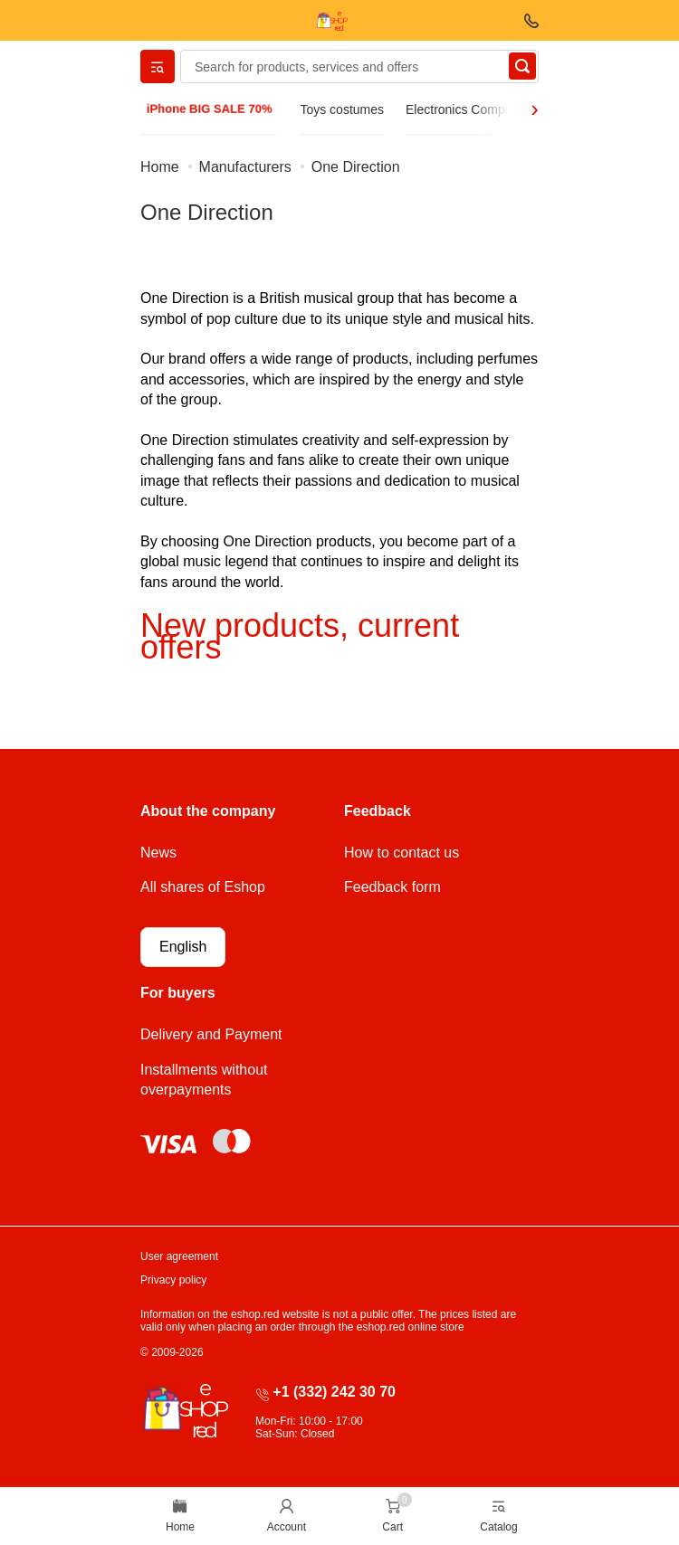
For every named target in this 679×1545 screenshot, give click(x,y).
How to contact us (401, 852)
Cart (392, 1527)
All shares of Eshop (202, 887)
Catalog (498, 1527)
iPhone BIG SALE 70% (209, 109)
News (158, 852)
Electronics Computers (469, 109)
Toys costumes (342, 109)
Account (286, 1527)
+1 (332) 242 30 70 (334, 1391)
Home (180, 1527)
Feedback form (392, 887)
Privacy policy (173, 1280)
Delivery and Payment (211, 1034)
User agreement (179, 1256)
